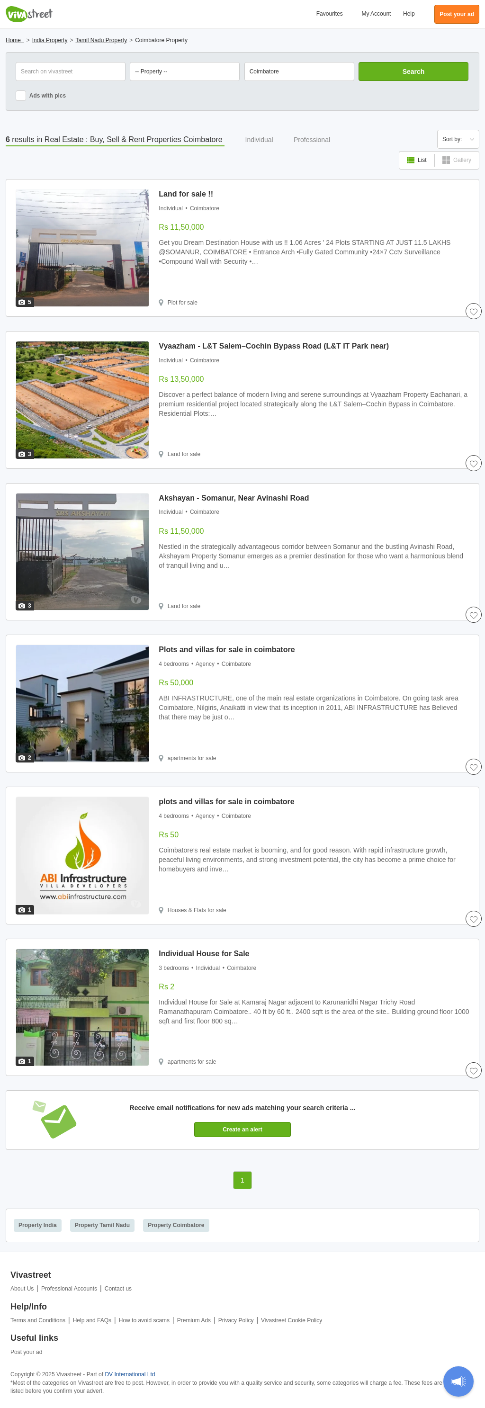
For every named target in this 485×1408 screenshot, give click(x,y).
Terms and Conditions (37, 1320)
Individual (259, 139)
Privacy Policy (236, 1320)
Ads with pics (41, 95)
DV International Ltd (130, 1374)
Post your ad (26, 1352)
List (417, 160)
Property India (37, 1225)
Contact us (118, 1288)
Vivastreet (29, 14)
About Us (22, 1288)
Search (414, 71)
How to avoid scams (144, 1320)
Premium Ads (194, 1320)
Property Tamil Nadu (102, 1225)
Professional (312, 139)
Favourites (329, 13)
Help (409, 13)
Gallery (456, 160)
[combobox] (299, 71)
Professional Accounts (69, 1288)
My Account (376, 13)
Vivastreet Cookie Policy (291, 1320)
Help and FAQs (92, 1320)
